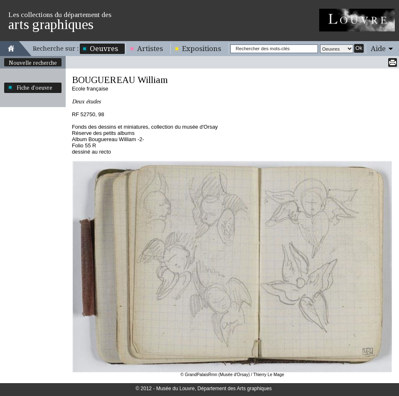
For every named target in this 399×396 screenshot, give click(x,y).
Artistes (150, 48)
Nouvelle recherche (33, 62)
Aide (378, 48)
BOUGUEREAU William (120, 80)
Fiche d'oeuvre (34, 87)
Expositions (201, 48)
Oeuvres (104, 48)
